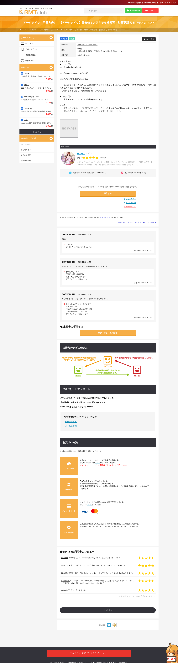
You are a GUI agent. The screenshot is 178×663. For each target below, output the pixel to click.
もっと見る (108, 610)
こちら (97, 463)
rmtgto (81, 153)
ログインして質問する (108, 333)
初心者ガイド (131, 199)
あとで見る (150, 39)
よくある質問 (131, 203)
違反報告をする (130, 207)
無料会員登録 (133, 10)
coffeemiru (68, 234)
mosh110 (64, 565)
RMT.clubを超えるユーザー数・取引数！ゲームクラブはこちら (152, 3)
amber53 (64, 558)
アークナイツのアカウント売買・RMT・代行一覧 (137, 222)
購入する (108, 193)
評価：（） (92, 157)
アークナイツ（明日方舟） (87, 45)
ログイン (150, 10)
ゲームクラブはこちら (89, 653)
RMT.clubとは (26, 144)
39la (62, 573)
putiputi (64, 590)
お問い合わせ (26, 161)
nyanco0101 (65, 581)
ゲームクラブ (105, 217)
